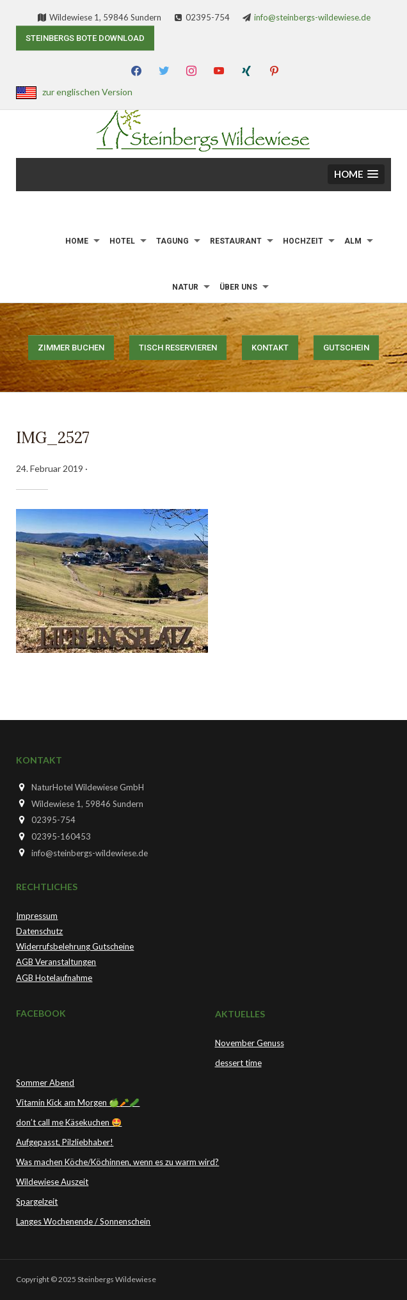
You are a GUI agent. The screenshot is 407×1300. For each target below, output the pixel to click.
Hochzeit (303, 241)
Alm (353, 241)
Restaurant (236, 241)
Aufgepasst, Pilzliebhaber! (64, 1142)
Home (76, 241)
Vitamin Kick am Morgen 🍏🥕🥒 (78, 1102)
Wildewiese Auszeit (52, 1182)
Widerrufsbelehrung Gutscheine (75, 946)
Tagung (172, 241)
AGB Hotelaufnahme (54, 978)
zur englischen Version (87, 91)
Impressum (37, 916)
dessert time (238, 1063)
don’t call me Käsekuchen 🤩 (69, 1122)
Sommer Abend (45, 1082)
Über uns (238, 287)
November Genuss (249, 1043)
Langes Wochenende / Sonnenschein (83, 1221)
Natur (185, 287)
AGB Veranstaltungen (56, 962)
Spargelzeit (37, 1201)
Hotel (122, 241)
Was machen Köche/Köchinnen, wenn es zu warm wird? (117, 1162)
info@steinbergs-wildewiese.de (312, 17)
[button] (356, 174)
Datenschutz (39, 931)
